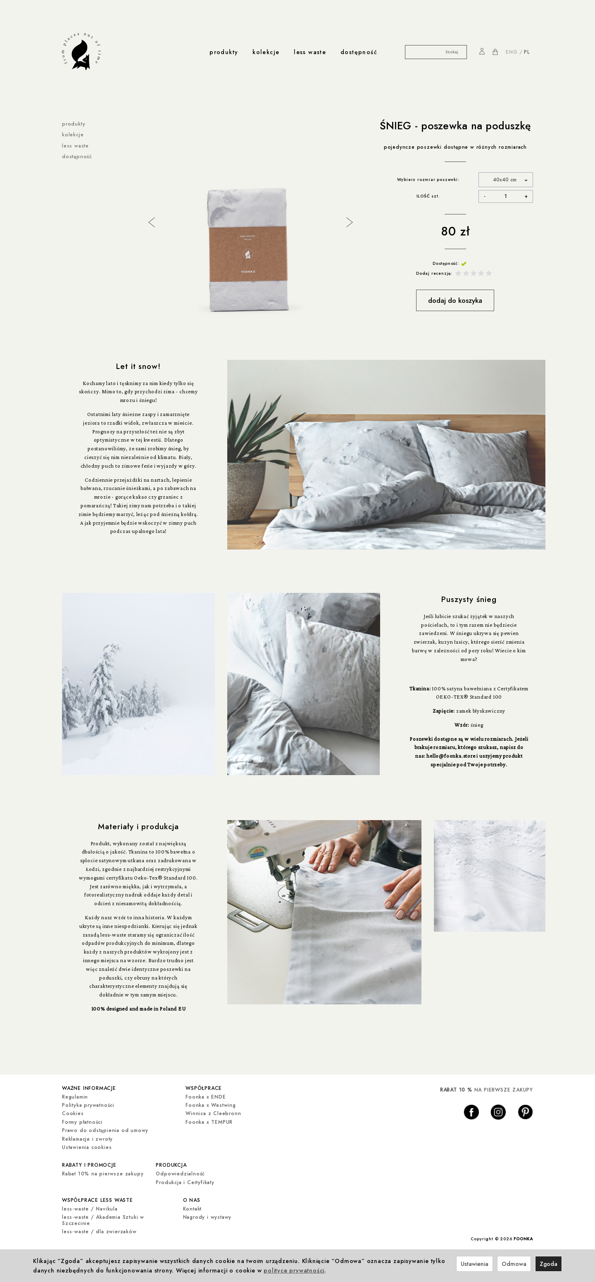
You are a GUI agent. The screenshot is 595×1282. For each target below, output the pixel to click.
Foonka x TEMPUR (209, 1121)
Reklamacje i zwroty (87, 1138)
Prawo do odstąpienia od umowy (105, 1130)
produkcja (171, 1164)
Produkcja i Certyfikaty (185, 1181)
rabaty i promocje (89, 1164)
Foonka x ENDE (206, 1096)
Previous (151, 221)
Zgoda (548, 1264)
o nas (191, 1198)
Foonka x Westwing (211, 1104)
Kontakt (192, 1207)
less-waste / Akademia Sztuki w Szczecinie (103, 1218)
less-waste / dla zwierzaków (99, 1230)
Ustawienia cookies (87, 1147)
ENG (511, 52)
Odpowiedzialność (180, 1172)
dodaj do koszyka (455, 300)
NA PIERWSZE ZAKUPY (486, 1090)
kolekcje (265, 52)
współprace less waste (97, 1198)
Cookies (73, 1113)
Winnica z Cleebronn (213, 1113)
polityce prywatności (294, 1270)
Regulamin (75, 1096)
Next (349, 221)
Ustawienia (474, 1264)
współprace (204, 1088)
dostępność (358, 52)
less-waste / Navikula (90, 1207)
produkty (223, 52)
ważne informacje (89, 1088)
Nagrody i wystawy (207, 1215)
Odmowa (514, 1264)
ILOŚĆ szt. (428, 196)
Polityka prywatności (88, 1104)
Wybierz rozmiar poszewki (427, 179)
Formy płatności (82, 1121)
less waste (310, 52)
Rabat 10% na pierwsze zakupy (102, 1172)
